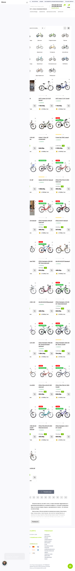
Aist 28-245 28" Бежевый (63, 261)
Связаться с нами (48, 554)
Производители (48, 557)
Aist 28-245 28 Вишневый (46, 302)
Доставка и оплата (18, 1)
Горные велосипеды (31, 11)
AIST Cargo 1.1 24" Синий (62, 98)
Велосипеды (7, 11)
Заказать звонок (55, 7)
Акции (41, 1)
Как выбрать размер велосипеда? (54, 1)
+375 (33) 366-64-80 (56, 6)
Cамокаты (42, 11)
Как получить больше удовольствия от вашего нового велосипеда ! (48, 539)
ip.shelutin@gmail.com (32, 543)
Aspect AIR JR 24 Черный (46, 180)
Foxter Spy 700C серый (62, 137)
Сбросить (8, 167)
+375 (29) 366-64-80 (56, 5)
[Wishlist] (35, 82)
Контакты (27, 1)
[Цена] (7, 62)
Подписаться (21, 535)
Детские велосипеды (18, 11)
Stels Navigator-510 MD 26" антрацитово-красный (28, 139)
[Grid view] (68, 28)
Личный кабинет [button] (69, 1)
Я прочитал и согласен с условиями (14, 539)
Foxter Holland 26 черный (29, 220)
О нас (45, 544)
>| (65, 497)
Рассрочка (35, 1)
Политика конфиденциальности (16, 538)
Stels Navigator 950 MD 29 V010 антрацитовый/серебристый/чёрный (29, 427)
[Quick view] (35, 79)
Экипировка (7, 15)
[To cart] (34, 105)
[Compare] (35, 85)
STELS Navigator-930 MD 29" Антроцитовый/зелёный (45, 344)
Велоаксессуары (51, 11)
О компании (7, 1)
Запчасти (60, 11)
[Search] (28, 6)
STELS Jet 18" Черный (62, 220)
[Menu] (16, 6)
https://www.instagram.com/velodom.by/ (28, 540)
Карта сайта (47, 555)
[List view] (64, 28)
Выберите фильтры (17, 167)
